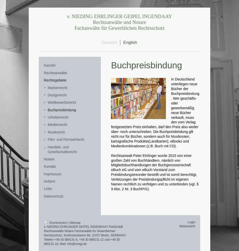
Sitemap (74, 223)
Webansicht (187, 226)
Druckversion (56, 223)
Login (191, 222)
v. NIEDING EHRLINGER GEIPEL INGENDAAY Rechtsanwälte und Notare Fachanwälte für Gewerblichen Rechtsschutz (119, 22)
